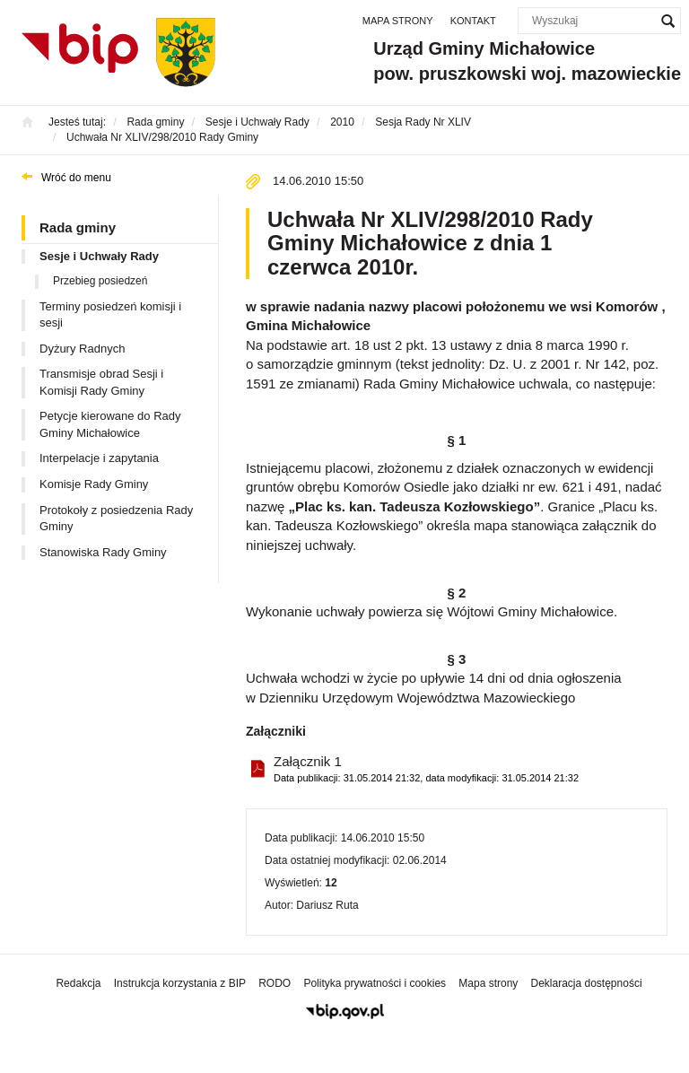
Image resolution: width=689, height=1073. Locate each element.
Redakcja (78, 983)
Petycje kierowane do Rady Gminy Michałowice (110, 424)
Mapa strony (397, 20)
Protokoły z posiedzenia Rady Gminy (116, 518)
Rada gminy (77, 227)
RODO (274, 983)
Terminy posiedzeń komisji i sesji (110, 315)
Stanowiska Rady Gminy (103, 552)
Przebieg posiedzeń (100, 281)
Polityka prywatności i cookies (374, 983)
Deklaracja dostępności (585, 983)
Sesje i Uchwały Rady (99, 256)
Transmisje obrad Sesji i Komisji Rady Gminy (101, 382)
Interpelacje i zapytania (99, 458)
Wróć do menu (76, 177)
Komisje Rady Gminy (93, 484)
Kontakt (473, 20)
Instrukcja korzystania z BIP (180, 983)
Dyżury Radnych (82, 348)
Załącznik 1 (426, 769)
